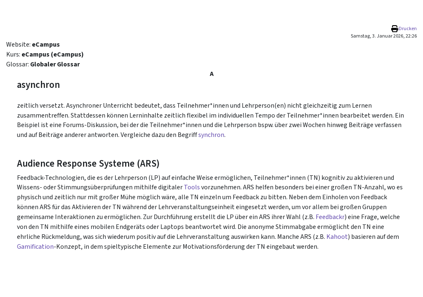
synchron (211, 134)
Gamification (35, 246)
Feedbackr (330, 217)
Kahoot (337, 236)
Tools (192, 187)
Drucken (408, 28)
